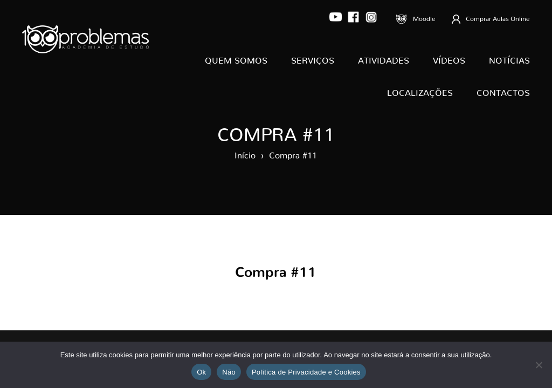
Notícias (509, 58)
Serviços (312, 58)
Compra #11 (293, 153)
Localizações (420, 90)
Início (245, 153)
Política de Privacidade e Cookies (306, 372)
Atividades (383, 58)
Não (229, 372)
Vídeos (449, 58)
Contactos (503, 90)
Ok (201, 372)
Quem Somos (236, 58)
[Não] (538, 364)
